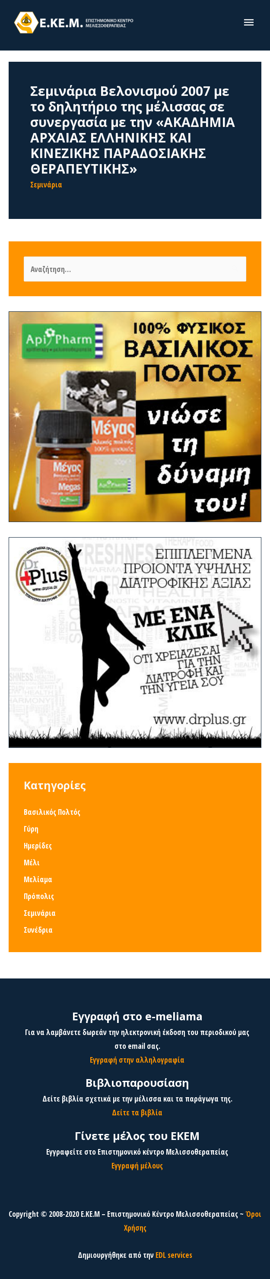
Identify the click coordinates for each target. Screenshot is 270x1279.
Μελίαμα (38, 879)
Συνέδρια (38, 929)
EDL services (174, 1255)
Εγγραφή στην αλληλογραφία (137, 1059)
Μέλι (32, 862)
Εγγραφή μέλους (137, 1165)
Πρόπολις (39, 896)
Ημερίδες (38, 845)
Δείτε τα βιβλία (137, 1112)
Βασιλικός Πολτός (52, 812)
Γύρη (31, 828)
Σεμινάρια (46, 184)
